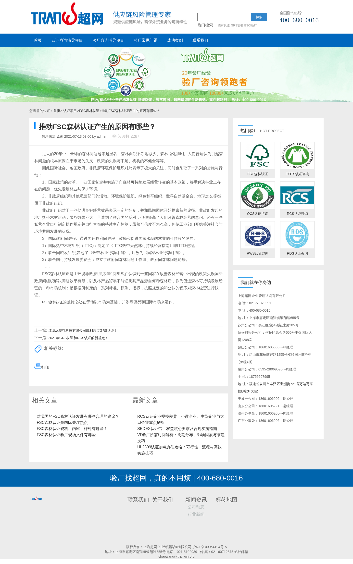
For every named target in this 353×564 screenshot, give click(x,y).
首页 (38, 40)
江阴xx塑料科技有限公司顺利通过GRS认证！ (82, 330)
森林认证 (224, 25)
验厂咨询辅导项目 (108, 40)
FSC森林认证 (89, 111)
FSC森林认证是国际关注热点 (62, 422)
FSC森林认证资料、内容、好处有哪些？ (72, 429)
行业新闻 (196, 514)
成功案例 (175, 40)
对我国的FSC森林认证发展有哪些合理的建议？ (78, 416)
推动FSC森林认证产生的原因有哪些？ (130, 111)
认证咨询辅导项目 (67, 40)
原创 (59, 136)
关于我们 (163, 499)
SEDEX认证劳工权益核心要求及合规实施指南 (177, 429)
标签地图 (226, 499)
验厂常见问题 (145, 40)
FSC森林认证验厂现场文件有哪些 (66, 435)
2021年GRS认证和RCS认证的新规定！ (78, 338)
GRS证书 (237, 25)
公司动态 (196, 507)
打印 (45, 367)
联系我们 (200, 40)
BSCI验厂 (250, 25)
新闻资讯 (196, 499)
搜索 (259, 17)
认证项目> (71, 111)
